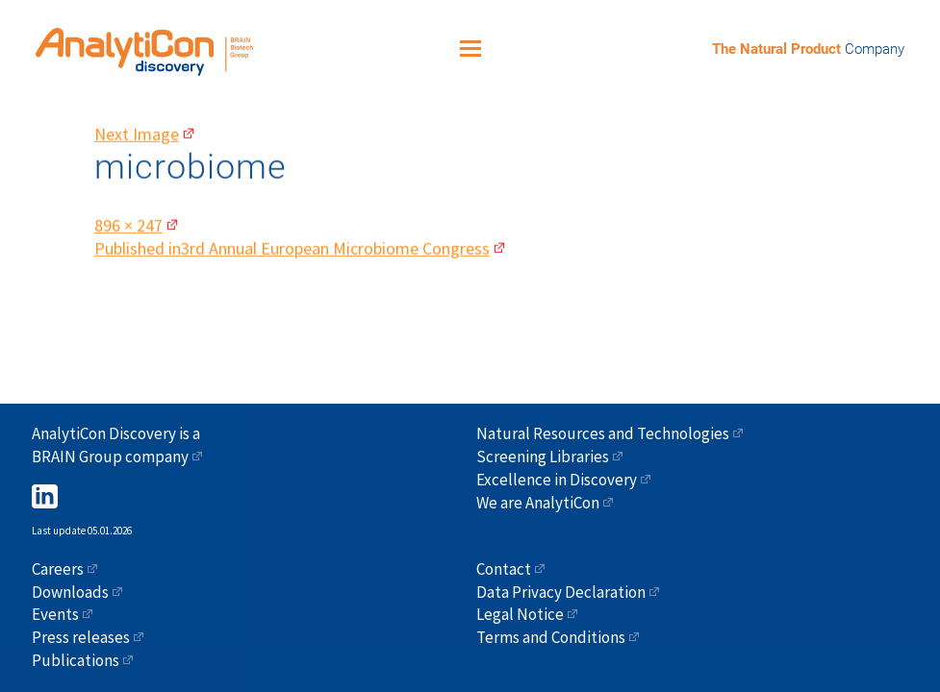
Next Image (136, 125)
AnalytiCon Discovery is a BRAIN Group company (116, 445)
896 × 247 (128, 217)
